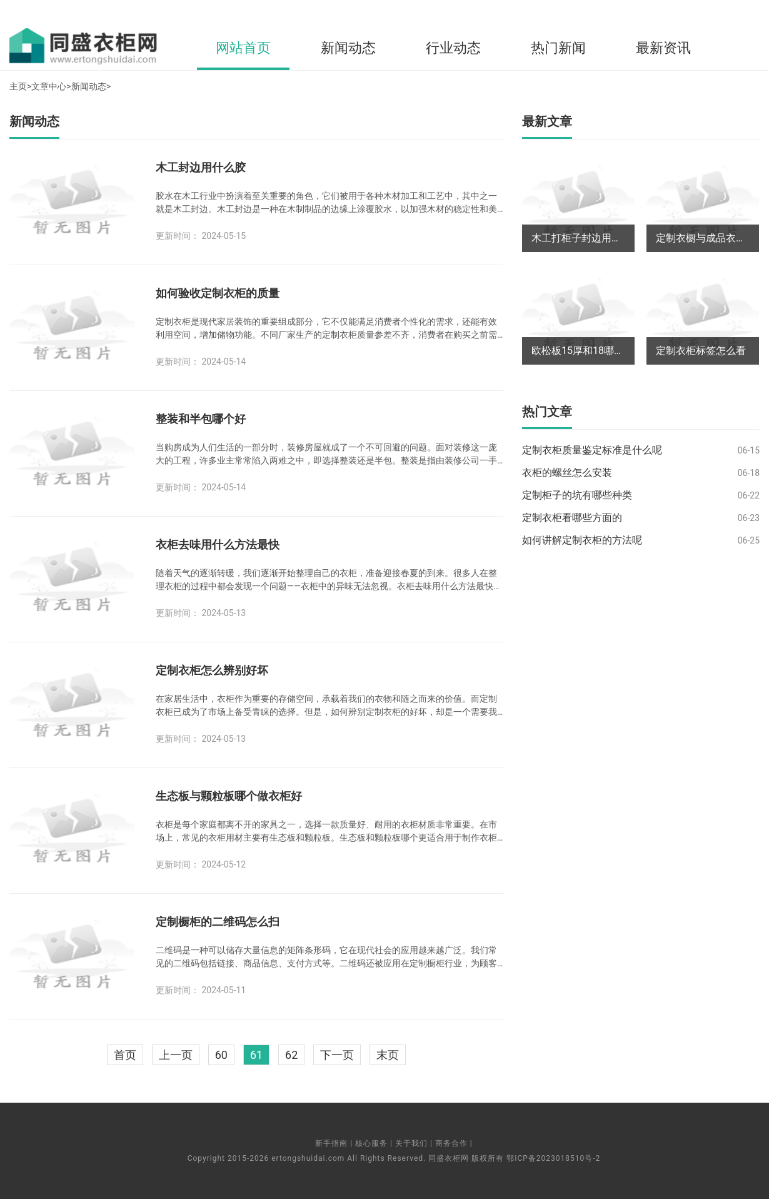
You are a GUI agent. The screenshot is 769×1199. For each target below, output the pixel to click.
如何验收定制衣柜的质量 (217, 293)
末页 (387, 1054)
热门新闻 (558, 48)
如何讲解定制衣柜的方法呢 (582, 540)
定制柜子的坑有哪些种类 (577, 495)
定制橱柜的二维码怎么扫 (217, 921)
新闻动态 (348, 48)
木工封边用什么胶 (201, 167)
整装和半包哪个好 (201, 418)
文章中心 (48, 86)
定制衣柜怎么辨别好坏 (212, 670)
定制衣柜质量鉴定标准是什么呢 (592, 450)
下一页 (337, 1054)
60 (221, 1054)
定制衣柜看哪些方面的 (572, 518)
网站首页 (243, 48)
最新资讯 (663, 48)
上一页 (176, 1054)
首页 (125, 1054)
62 (291, 1054)
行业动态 (453, 48)
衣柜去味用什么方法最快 (217, 544)
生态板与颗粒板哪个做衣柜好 (229, 795)
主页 (18, 86)
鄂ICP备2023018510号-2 (553, 1158)
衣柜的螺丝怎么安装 (567, 472)
